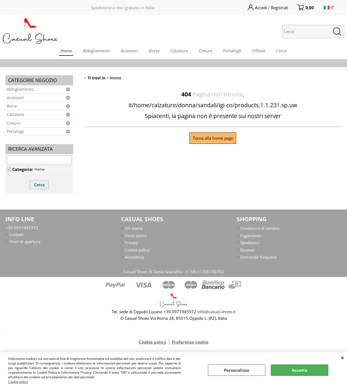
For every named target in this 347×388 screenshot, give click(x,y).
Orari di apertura (24, 241)
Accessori (129, 50)
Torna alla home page (213, 138)
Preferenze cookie (190, 342)
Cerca (281, 50)
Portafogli (232, 50)
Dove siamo (136, 235)
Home (66, 50)
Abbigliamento (96, 50)
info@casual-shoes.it (216, 311)
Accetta (299, 370)
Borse (154, 50)
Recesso (247, 250)
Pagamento (250, 235)
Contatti (16, 234)
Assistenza (134, 257)
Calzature (179, 50)
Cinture (205, 50)
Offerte (258, 50)
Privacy (131, 242)
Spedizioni (249, 242)
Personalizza (236, 370)
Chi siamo (134, 228)
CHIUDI (342, 357)
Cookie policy (18, 381)
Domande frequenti (258, 257)
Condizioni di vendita (259, 228)
